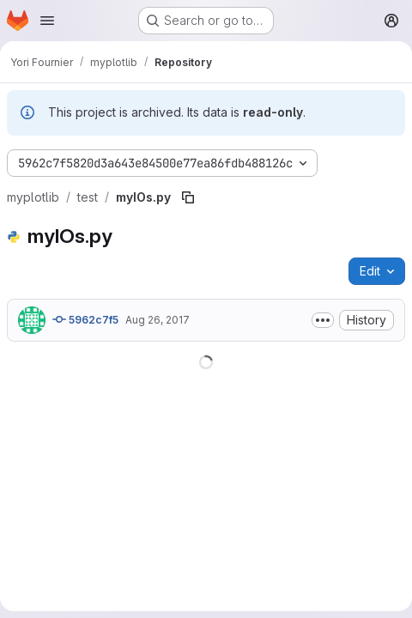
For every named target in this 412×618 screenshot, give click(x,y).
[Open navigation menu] (47, 20)
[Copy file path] (188, 197)
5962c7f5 (85, 319)
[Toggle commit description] (323, 320)
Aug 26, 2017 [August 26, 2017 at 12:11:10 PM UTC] (157, 319)
